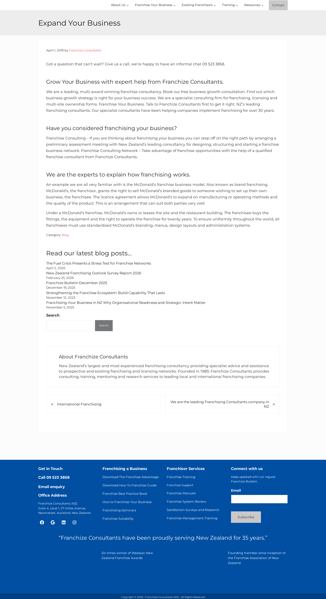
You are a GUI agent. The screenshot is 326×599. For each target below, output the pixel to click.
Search (52, 334)
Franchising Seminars (119, 512)
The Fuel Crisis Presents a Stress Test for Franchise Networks (102, 282)
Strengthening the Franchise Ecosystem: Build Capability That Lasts (109, 311)
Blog (65, 254)
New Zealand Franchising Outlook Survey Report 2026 (97, 292)
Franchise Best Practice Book (124, 495)
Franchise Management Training (192, 520)
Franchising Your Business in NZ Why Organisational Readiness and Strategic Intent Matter (131, 321)
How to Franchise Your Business (127, 504)
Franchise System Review (186, 503)
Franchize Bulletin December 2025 (78, 302)
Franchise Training (181, 479)
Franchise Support (180, 487)
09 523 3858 (58, 479)
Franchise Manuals (181, 495)
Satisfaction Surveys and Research (193, 512)
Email (236, 492)
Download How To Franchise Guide (129, 487)
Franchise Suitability (117, 520)
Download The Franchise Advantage (130, 479)
